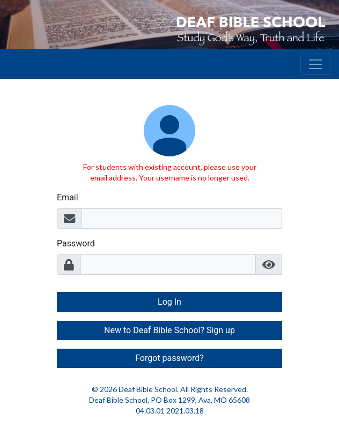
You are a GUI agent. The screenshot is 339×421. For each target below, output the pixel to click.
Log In (169, 302)
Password (76, 243)
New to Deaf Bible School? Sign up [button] (169, 330)
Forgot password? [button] (169, 358)
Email (67, 197)
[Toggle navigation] (315, 64)
